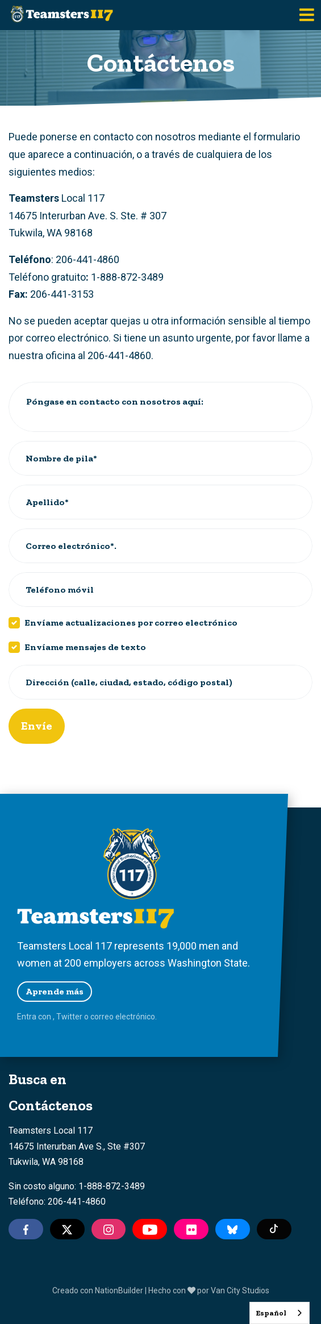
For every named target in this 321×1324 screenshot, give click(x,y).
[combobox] (279, 1313)
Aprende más (55, 991)
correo (102, 1016)
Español (271, 1313)
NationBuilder (119, 1290)
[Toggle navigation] (307, 15)
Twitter (69, 1016)
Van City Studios (240, 1290)
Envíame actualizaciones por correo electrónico (130, 622)
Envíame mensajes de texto (85, 647)
